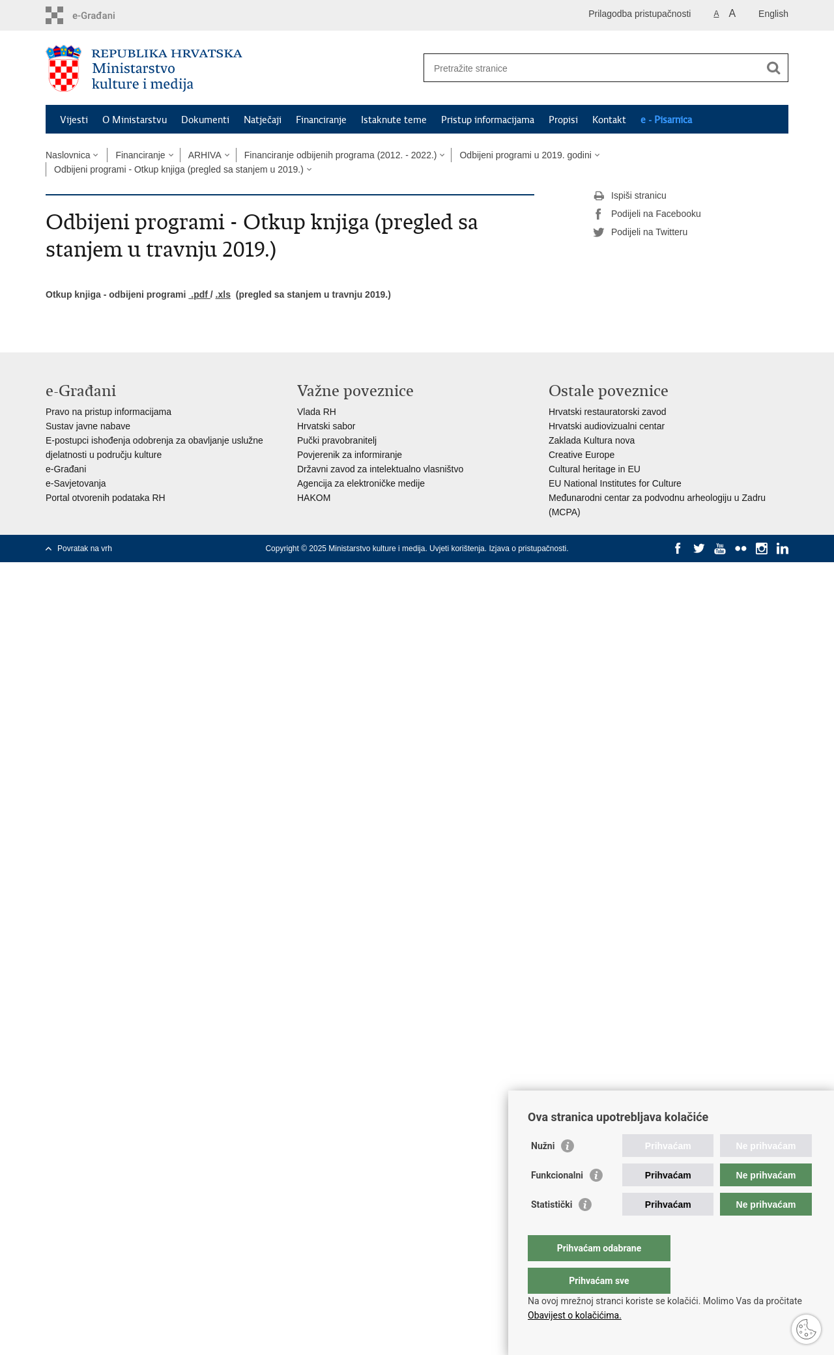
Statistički (551, 1230)
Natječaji (262, 120)
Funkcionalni (557, 1201)
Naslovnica (68, 155)
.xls (223, 294)
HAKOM (313, 497)
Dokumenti (205, 120)
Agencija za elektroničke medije (361, 483)
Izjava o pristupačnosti (527, 548)
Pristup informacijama (487, 120)
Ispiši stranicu (630, 196)
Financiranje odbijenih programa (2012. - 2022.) (340, 155)
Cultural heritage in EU (594, 469)
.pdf (199, 294)
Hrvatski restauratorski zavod (608, 411)
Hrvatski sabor (326, 426)
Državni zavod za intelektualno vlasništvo (380, 469)
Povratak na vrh (84, 548)
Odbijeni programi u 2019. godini (525, 155)
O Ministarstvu (134, 120)
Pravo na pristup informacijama (108, 411)
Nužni (542, 1172)
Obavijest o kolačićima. (575, 1315)
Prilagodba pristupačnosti (639, 13)
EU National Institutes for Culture (615, 483)
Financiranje (321, 120)
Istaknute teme (394, 120)
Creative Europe (581, 454)
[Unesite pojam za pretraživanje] (591, 68)
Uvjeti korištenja (457, 548)
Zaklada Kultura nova (592, 440)
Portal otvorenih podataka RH (105, 497)
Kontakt (609, 120)
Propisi (563, 120)
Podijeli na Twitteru (640, 232)
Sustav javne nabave (88, 426)
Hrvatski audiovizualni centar (607, 426)
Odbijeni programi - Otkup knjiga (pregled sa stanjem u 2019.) (179, 169)
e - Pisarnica (666, 120)
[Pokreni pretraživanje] (773, 67)
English (773, 13)
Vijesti (74, 120)
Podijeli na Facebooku (647, 214)
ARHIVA (205, 155)
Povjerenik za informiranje (349, 454)
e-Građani (66, 469)
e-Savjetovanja (76, 483)
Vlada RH (316, 411)
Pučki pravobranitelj (337, 440)
